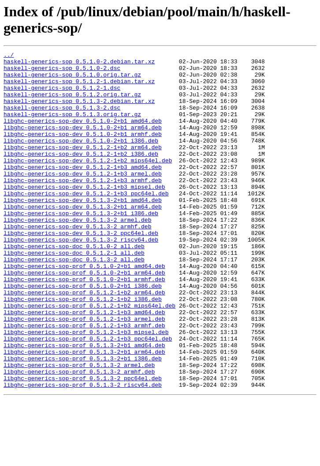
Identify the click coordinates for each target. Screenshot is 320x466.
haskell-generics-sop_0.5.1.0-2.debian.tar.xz (79, 64)
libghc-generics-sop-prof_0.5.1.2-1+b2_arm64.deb (84, 341)
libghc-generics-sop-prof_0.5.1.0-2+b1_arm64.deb (84, 317)
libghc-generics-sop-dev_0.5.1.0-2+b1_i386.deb (81, 159)
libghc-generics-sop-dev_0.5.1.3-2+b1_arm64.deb (83, 238)
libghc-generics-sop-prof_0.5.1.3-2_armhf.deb (79, 436)
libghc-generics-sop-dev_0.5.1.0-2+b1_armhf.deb (83, 151)
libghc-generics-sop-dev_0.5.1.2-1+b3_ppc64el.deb (86, 222)
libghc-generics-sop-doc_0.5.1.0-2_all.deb (74, 286)
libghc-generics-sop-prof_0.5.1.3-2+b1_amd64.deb (84, 404)
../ (9, 56)
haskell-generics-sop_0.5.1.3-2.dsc (62, 119)
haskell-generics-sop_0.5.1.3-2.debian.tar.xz (79, 111)
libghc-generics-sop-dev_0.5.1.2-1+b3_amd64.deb (83, 190)
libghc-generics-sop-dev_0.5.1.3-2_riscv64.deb (81, 278)
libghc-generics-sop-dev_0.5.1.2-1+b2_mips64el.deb (88, 183)
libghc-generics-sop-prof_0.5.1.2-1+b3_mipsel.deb (86, 389)
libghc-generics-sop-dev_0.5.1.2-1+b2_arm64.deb (83, 167)
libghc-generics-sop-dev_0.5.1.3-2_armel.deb (77, 254)
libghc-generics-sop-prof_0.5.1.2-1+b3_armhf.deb (84, 381)
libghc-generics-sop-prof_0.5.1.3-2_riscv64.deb (83, 452)
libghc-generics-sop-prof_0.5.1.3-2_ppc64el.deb (83, 444)
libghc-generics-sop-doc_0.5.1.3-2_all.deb (74, 301)
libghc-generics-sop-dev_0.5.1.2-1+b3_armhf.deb (83, 206)
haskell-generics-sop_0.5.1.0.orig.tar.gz (72, 80)
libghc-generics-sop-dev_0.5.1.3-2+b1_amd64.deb (83, 230)
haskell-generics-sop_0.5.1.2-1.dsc (62, 95)
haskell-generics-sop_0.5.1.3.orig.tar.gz (72, 127)
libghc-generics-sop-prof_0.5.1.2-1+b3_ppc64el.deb (88, 396)
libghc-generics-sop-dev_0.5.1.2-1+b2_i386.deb (81, 175)
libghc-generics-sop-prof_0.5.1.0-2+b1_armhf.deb (84, 325)
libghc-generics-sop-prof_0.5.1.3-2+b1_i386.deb (83, 420)
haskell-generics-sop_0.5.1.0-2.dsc (62, 72)
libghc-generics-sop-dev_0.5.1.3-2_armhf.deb (77, 262)
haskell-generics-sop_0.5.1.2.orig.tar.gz (72, 103)
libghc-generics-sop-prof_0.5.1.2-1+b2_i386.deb (83, 349)
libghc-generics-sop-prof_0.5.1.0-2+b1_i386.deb (83, 333)
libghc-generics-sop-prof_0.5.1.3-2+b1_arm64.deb (84, 412)
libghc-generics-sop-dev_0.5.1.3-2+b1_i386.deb (81, 246)
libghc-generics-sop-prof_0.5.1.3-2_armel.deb (79, 428)
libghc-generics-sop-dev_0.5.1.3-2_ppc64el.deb (81, 270)
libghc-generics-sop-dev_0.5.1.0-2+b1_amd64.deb (83, 135)
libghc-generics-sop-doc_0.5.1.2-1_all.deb (74, 293)
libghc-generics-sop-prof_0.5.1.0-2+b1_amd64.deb (84, 309)
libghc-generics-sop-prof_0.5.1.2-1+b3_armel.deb (84, 373)
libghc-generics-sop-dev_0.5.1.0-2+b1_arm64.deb (83, 143)
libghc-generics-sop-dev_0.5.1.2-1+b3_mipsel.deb (84, 214)
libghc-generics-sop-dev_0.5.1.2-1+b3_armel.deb (83, 198)
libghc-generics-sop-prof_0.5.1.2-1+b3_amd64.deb (84, 365)
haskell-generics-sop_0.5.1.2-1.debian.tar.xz (79, 88)
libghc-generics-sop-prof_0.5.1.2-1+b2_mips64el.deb (89, 357)
